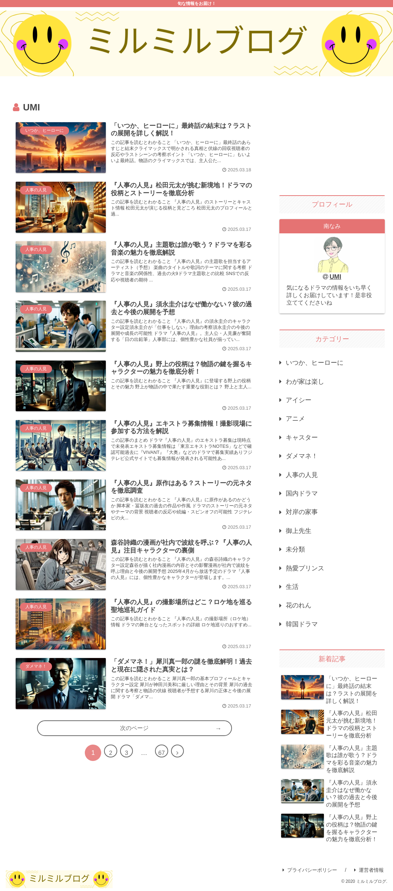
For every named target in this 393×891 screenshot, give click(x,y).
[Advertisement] (332, 138)
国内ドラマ (302, 493)
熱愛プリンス (305, 568)
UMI (335, 276)
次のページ (134, 768)
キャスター (302, 437)
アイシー (298, 400)
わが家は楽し (305, 381)
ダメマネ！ (302, 456)
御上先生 (298, 530)
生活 (292, 586)
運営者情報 (369, 870)
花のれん (298, 605)
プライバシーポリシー (310, 870)
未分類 (295, 549)
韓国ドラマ (302, 624)
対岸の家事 (302, 512)
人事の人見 (302, 474)
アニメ (295, 418)
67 (163, 793)
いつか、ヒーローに (314, 362)
